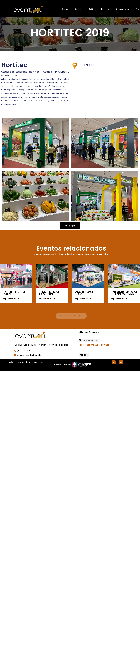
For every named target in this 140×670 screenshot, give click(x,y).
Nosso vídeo (91, 9)
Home (65, 9)
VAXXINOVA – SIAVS (85, 293)
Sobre (78, 9)
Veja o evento (11, 298)
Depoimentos (122, 9)
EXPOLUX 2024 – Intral (15, 293)
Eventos (105, 9)
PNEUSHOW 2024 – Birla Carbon (124, 293)
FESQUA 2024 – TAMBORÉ (50, 293)
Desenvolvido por (62, 364)
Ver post (83, 354)
